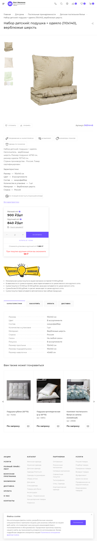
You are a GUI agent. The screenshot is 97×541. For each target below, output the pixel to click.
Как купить (34, 303)
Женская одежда (34, 540)
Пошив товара (82, 540)
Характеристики (14, 303)
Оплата (50, 303)
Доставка (65, 303)
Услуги (7, 540)
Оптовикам (57, 540)
